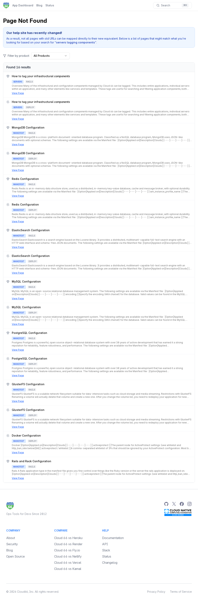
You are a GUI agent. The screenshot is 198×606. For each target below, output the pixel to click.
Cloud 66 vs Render (68, 544)
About (10, 538)
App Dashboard (22, 5)
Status (49, 5)
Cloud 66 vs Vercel (67, 563)
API (105, 544)
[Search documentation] (172, 5)
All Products (50, 55)
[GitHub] (166, 504)
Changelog (109, 563)
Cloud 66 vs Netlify (68, 556)
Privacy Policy (156, 591)
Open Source (15, 556)
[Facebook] (181, 504)
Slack (106, 550)
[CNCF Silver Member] (178, 512)
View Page (18, 93)
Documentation (113, 538)
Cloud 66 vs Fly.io (67, 550)
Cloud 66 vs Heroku (68, 538)
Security (12, 544)
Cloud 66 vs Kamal (67, 569)
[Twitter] (174, 504)
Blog (39, 5)
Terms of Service (181, 591)
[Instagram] (189, 504)
